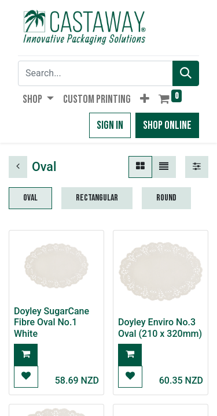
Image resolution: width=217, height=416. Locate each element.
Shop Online (167, 125)
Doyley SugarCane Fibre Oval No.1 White (51, 322)
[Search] (185, 73)
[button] (144, 99)
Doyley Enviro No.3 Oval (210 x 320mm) (160, 328)
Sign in (110, 125)
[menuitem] (96, 99)
